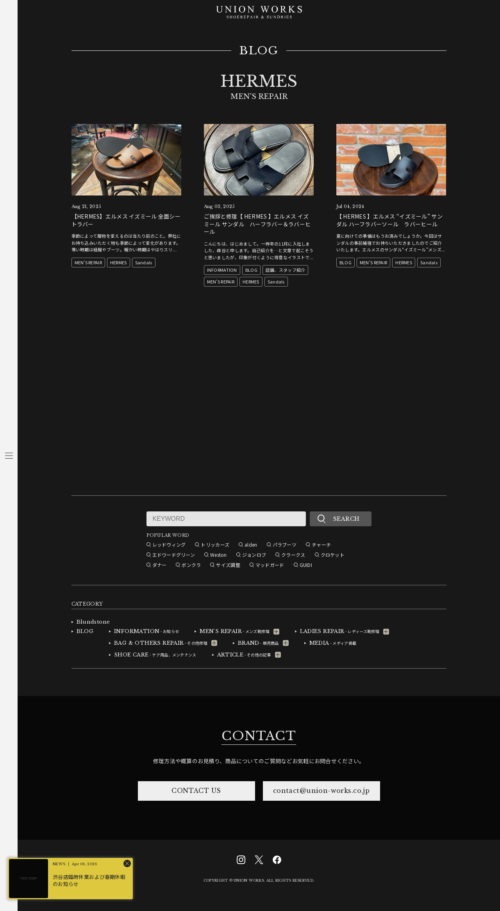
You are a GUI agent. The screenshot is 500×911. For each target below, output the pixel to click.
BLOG (259, 50)
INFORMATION (222, 270)
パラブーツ (284, 544)
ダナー (159, 564)
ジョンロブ (254, 554)
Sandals (143, 262)
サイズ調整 (228, 564)
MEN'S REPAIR (88, 262)
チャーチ (321, 544)
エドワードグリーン (173, 554)
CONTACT (258, 736)
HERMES (118, 262)
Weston (218, 554)
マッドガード (269, 564)
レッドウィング (169, 544)
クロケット (333, 554)
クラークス (293, 554)
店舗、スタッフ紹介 (285, 270)
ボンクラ (191, 564)
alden (251, 544)
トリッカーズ (215, 544)
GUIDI (306, 564)
